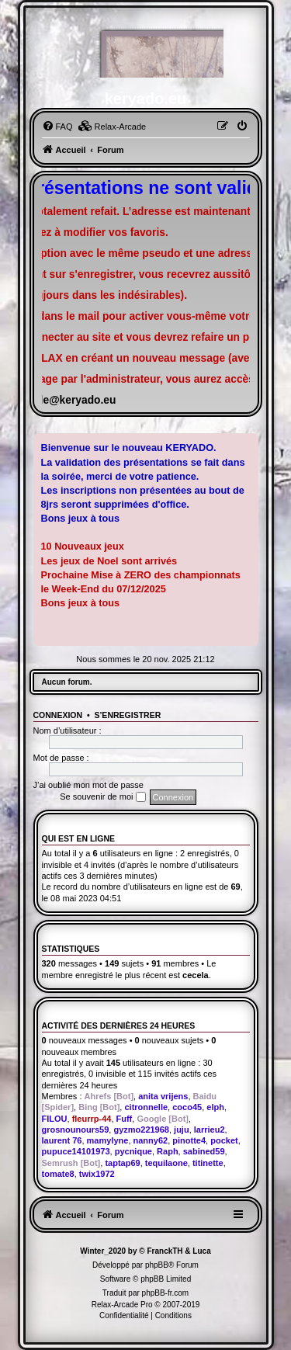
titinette (207, 1163)
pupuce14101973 (76, 1151)
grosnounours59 (75, 1129)
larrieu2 (209, 1129)
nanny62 (150, 1140)
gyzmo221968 (141, 1129)
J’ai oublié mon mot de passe (88, 785)
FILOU (55, 1118)
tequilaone (166, 1163)
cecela (195, 975)
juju (181, 1129)
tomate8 (58, 1173)
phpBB (156, 1265)
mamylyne (108, 1140)
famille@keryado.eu (65, 400)
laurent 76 (62, 1140)
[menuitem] (57, 126)
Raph (167, 1151)
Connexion (58, 715)
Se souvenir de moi (102, 797)
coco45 (187, 1107)
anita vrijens (163, 1096)
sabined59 (204, 1151)
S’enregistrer (127, 715)
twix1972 (97, 1173)
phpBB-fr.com (165, 1293)
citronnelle (146, 1107)
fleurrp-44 (92, 1118)
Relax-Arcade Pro (122, 1304)
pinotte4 (189, 1140)
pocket (223, 1140)
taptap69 (122, 1163)
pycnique (133, 1151)
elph (215, 1107)
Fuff (124, 1118)
